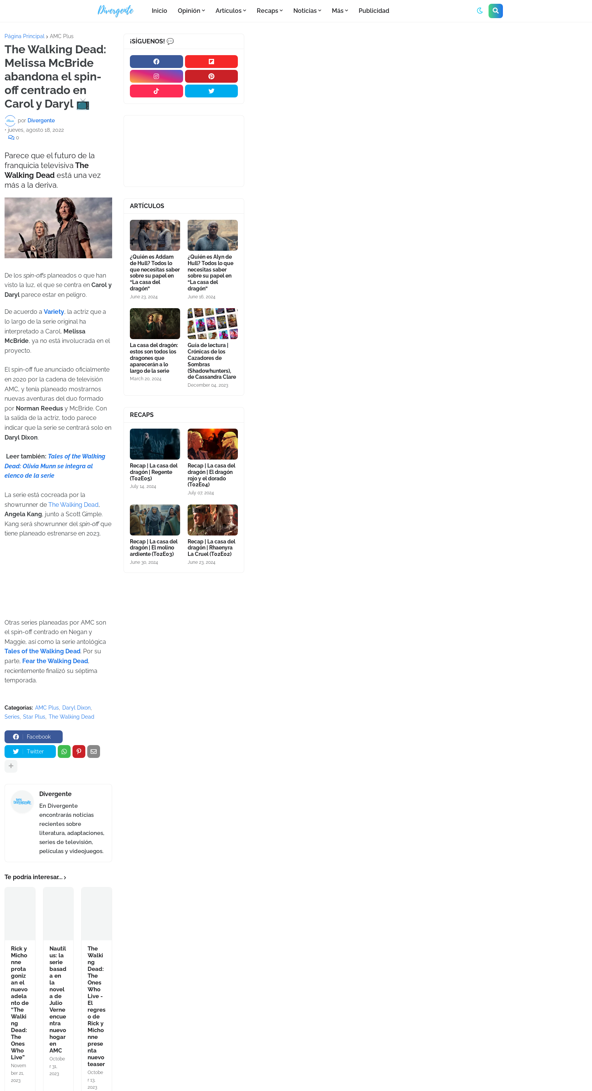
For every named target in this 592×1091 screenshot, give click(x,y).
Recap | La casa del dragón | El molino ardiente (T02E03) (153, 548)
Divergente (55, 794)
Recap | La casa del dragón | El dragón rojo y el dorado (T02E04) (211, 475)
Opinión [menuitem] (189, 10)
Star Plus (34, 717)
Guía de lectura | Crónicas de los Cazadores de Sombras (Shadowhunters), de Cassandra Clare (212, 361)
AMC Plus (62, 36)
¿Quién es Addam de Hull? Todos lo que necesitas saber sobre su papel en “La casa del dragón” (155, 273)
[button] (480, 11)
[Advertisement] (420, 90)
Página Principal (25, 36)
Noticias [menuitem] (305, 10)
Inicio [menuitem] (159, 10)
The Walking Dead (73, 504)
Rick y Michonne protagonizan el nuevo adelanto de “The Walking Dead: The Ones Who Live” (20, 1003)
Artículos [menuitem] (229, 10)
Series (12, 717)
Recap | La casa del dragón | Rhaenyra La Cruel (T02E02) (211, 548)
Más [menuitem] (338, 10)
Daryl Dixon (76, 708)
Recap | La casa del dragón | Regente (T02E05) (153, 472)
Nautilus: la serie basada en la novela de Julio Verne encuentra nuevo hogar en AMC (57, 999)
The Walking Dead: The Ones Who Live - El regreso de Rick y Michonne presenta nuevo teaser (96, 1006)
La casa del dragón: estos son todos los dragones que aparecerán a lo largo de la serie (154, 357)
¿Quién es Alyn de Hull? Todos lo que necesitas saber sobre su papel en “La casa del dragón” (210, 273)
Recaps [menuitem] (267, 10)
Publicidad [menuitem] (374, 10)
